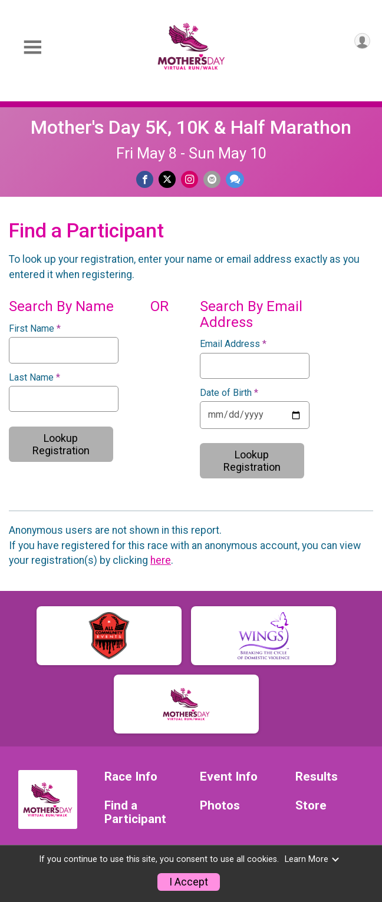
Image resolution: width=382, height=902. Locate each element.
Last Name (34, 377)
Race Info (130, 777)
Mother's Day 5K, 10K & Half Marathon (191, 127)
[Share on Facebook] (144, 179)
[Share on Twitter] (167, 179)
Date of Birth (229, 393)
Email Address (233, 344)
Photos (220, 805)
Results (316, 777)
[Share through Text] (235, 179)
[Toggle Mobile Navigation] (32, 47)
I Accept (188, 882)
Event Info (229, 777)
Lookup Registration (61, 444)
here (160, 560)
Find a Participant (135, 813)
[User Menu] (362, 41)
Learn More (312, 859)
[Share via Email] (211, 179)
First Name (35, 328)
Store (311, 805)
